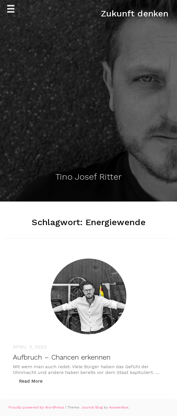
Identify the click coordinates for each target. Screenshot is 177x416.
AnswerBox (118, 407)
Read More (34, 381)
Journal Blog (92, 407)
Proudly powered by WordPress (37, 407)
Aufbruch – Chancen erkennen (62, 357)
